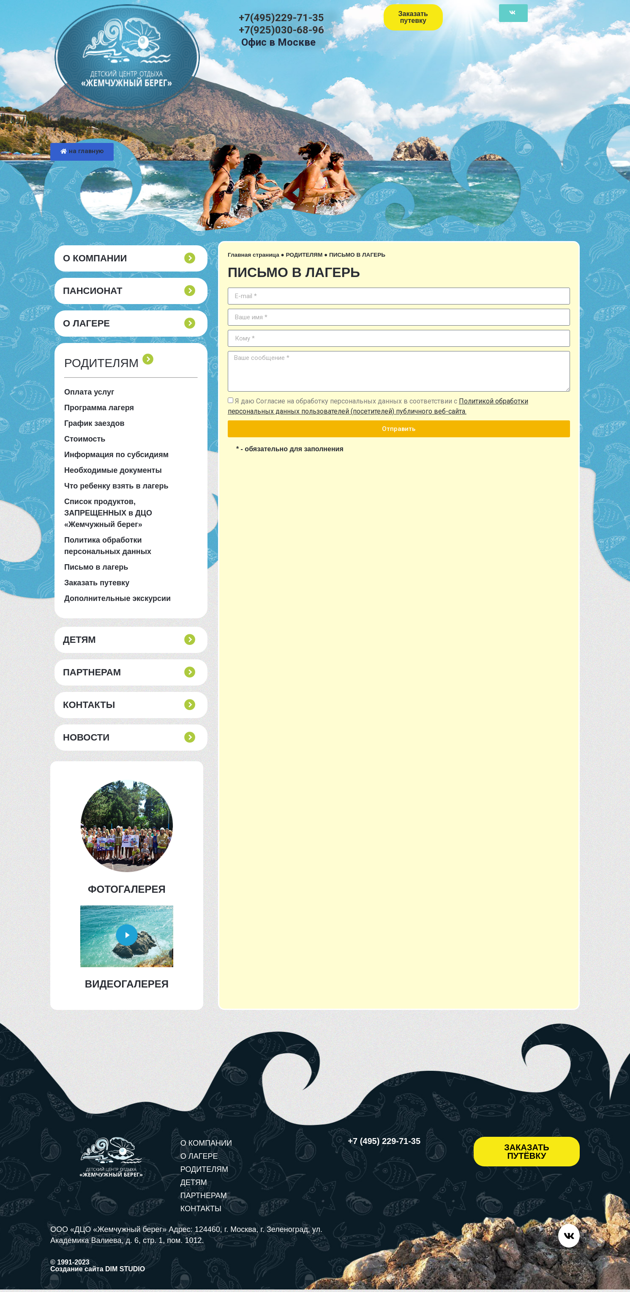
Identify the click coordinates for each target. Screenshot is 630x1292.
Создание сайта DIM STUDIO (97, 1271)
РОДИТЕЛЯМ (304, 255)
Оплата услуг (89, 392)
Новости (86, 737)
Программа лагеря (99, 407)
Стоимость (84, 439)
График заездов (94, 423)
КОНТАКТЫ (89, 705)
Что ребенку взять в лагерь (116, 486)
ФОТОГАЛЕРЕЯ (127, 889)
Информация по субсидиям (116, 454)
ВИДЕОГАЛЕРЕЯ (127, 984)
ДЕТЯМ (79, 640)
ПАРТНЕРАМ (92, 672)
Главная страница (253, 255)
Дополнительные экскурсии (117, 598)
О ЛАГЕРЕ (86, 323)
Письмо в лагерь (96, 567)
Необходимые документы (113, 470)
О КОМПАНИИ (95, 258)
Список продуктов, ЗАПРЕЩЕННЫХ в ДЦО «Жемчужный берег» (108, 513)
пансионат (93, 291)
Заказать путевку (96, 583)
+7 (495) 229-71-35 (384, 1141)
